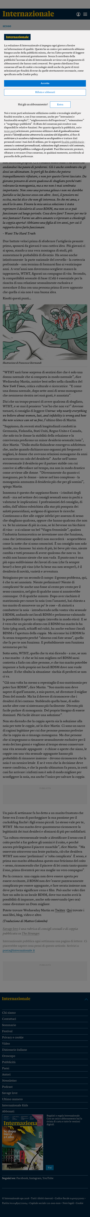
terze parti (10, 131)
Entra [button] (60, 104)
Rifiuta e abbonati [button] (45, 92)
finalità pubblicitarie (73, 142)
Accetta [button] (45, 83)
